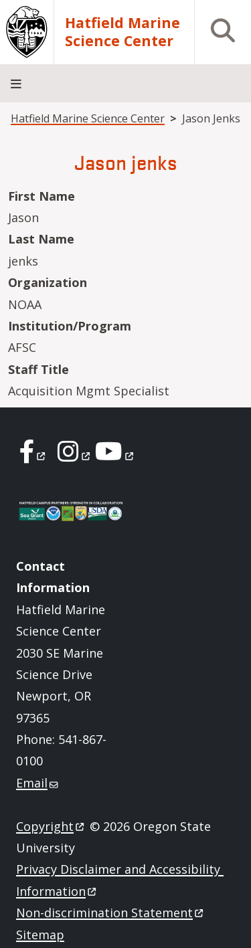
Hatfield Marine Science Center (122, 32)
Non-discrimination (110, 913)
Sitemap (40, 935)
